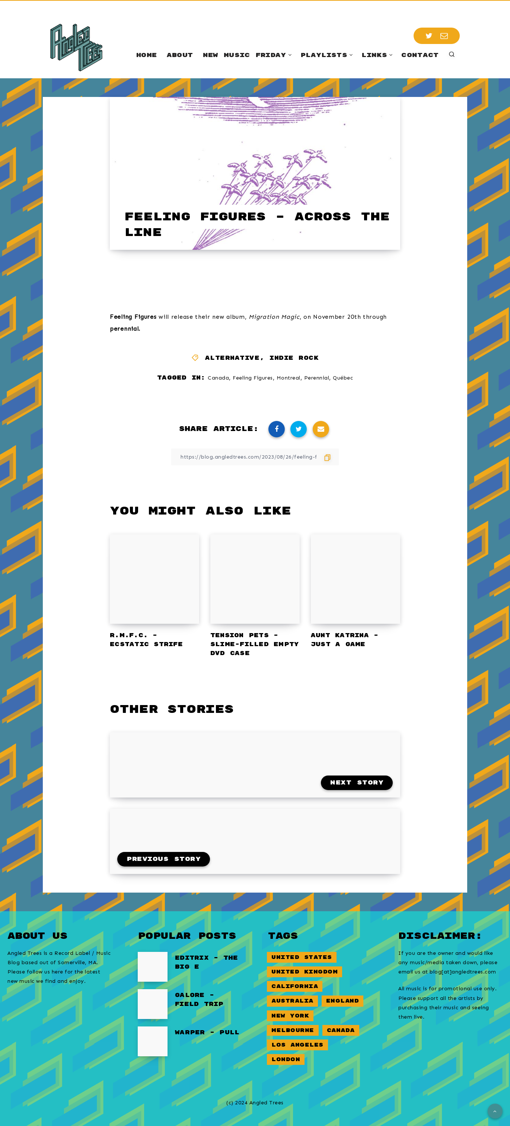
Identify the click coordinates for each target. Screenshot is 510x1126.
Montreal (288, 378)
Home (146, 55)
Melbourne (292, 1030)
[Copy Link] (255, 457)
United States (301, 957)
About (180, 55)
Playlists (323, 55)
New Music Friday (244, 55)
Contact (420, 55)
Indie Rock (294, 358)
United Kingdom (304, 972)
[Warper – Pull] (153, 1041)
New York (290, 1016)
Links (374, 55)
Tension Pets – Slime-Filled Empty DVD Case (254, 644)
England (342, 1001)
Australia (292, 1001)
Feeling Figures (253, 378)
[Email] (444, 36)
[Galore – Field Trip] (153, 1004)
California (294, 986)
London (285, 1059)
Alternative (232, 358)
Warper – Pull (207, 1032)
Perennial (316, 378)
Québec (343, 378)
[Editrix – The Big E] (153, 967)
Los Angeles (297, 1045)
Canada (218, 378)
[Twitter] (429, 36)
